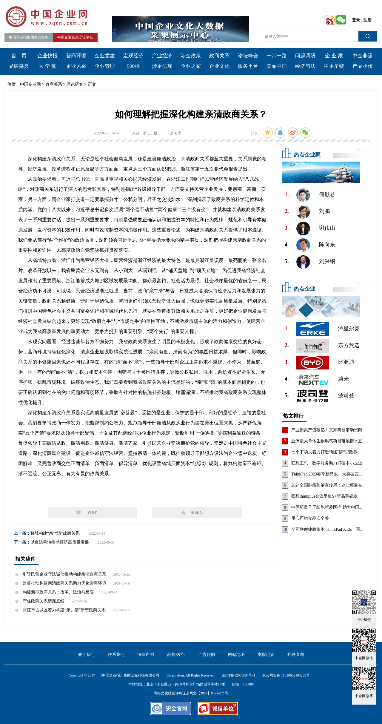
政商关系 (219, 56)
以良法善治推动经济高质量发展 (59, 542)
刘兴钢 (327, 261)
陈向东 (327, 245)
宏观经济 (133, 56)
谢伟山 (327, 228)
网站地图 (236, 654)
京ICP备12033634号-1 (238, 675)
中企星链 (334, 66)
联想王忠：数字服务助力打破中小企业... (328, 463)
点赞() (92, 512)
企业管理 (105, 66)
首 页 (19, 56)
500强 (133, 66)
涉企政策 (191, 56)
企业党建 (105, 56)
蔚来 (343, 379)
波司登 (346, 395)
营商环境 (76, 56)
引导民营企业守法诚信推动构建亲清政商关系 (64, 574)
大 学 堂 (47, 66)
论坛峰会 (248, 56)
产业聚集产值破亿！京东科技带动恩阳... (328, 430)
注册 (367, 20)
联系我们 (116, 654)
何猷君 (327, 194)
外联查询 (295, 654)
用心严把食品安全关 (310, 518)
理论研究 (75, 84)
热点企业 (304, 289)
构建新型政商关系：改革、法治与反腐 (58, 592)
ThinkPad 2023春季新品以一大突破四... (326, 474)
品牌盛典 (19, 66)
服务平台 (248, 66)
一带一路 (277, 56)
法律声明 (145, 654)
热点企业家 (307, 155)
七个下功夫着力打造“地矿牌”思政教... (326, 452)
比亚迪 (346, 362)
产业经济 (162, 56)
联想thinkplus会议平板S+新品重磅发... (326, 496)
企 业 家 (334, 56)
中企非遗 (362, 56)
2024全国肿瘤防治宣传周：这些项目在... (328, 485)
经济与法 (305, 66)
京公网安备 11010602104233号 (286, 675)
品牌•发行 (176, 654)
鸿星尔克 (349, 329)
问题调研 (305, 56)
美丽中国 (277, 66)
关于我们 (86, 654)
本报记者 (266, 654)
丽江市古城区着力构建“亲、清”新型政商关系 (64, 610)
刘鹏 (324, 211)
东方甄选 (349, 345)
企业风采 (76, 66)
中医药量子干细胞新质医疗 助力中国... (326, 507)
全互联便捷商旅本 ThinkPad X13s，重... (327, 529)
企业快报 (47, 56)
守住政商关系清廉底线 (43, 601)
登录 (356, 20)
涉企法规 (162, 66)
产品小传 (362, 66)
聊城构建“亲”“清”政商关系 (55, 533)
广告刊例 (206, 654)
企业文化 (219, 66)
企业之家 (191, 66)
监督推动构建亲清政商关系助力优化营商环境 (64, 583)
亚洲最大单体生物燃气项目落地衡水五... (328, 441)
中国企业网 (30, 84)
